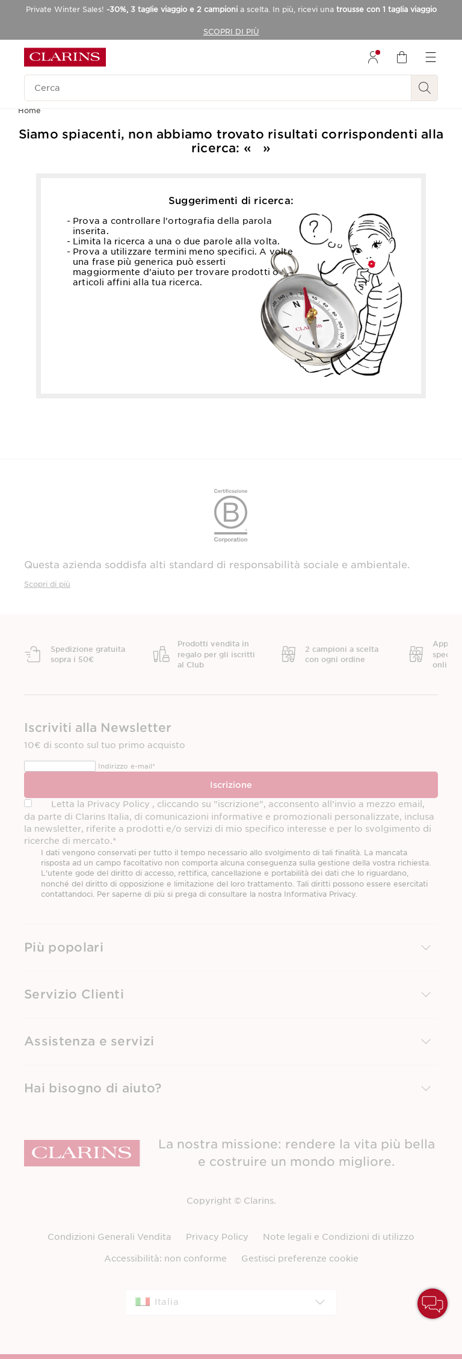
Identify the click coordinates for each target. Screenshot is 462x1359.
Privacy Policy (217, 1237)
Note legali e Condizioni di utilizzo (338, 1237)
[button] (231, 947)
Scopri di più (47, 584)
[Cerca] (217, 88)
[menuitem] (373, 57)
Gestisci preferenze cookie (300, 1258)
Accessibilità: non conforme (165, 1258)
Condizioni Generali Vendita (109, 1237)
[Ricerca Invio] (424, 88)
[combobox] (231, 1302)
